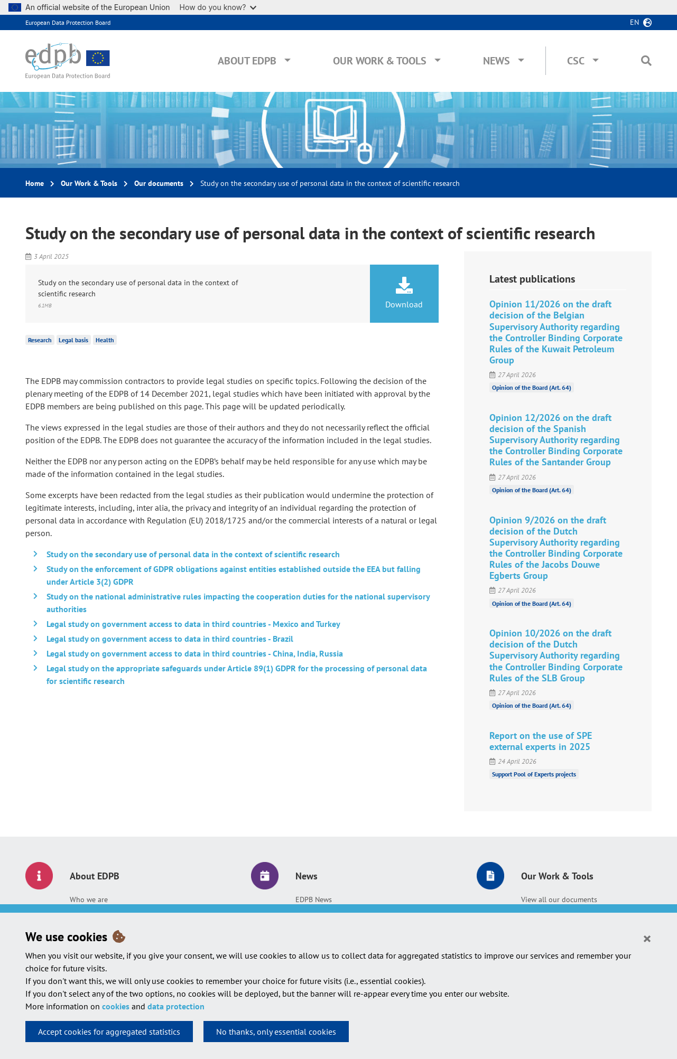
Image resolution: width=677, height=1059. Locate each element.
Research (40, 340)
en (634, 22)
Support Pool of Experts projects (534, 774)
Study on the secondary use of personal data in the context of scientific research (193, 554)
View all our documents (559, 899)
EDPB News (313, 899)
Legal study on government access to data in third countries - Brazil (170, 638)
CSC (576, 61)
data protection (176, 1006)
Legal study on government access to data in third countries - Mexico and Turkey (193, 623)
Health (105, 340)
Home (34, 183)
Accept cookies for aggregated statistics (109, 1031)
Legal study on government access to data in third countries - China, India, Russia (195, 653)
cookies (115, 1006)
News (496, 61)
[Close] (647, 938)
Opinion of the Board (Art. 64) (531, 387)
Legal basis (73, 340)
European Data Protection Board (67, 22)
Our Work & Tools (379, 61)
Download (404, 293)
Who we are (89, 899)
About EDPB (247, 61)
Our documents (158, 183)
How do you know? (218, 7)
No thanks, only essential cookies (276, 1031)
